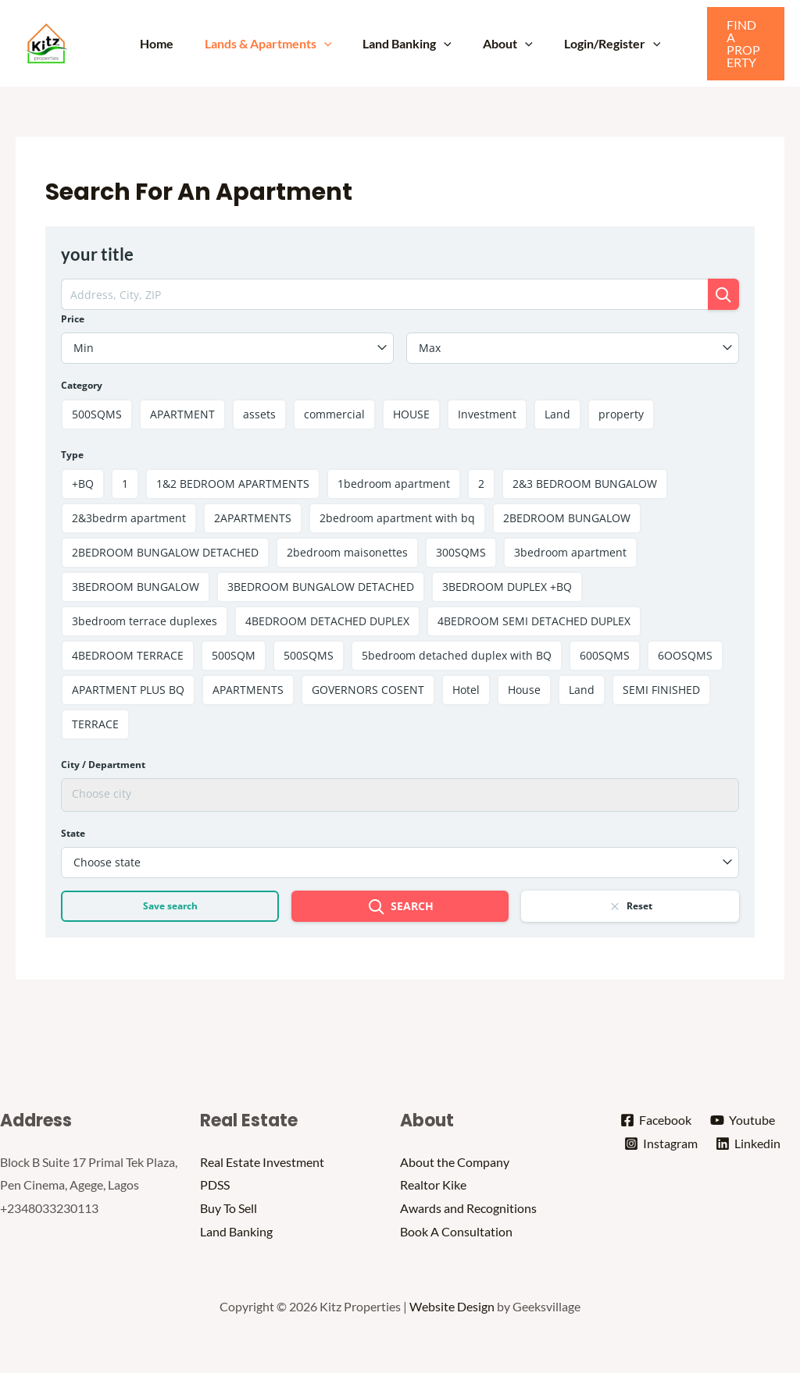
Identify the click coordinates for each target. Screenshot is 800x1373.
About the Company (454, 1161)
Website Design (452, 1306)
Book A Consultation (456, 1231)
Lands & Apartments (274, 43)
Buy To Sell (228, 1207)
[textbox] (227, 348)
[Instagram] (660, 1144)
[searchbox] (400, 793)
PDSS (215, 1185)
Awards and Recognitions (468, 1207)
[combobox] (227, 348)
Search (400, 907)
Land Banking (407, 43)
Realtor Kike (433, 1185)
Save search (170, 906)
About (502, 43)
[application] (330, 43)
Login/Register (600, 43)
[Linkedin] (749, 1144)
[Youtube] (742, 1121)
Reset (630, 906)
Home (169, 43)
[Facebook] (655, 1121)
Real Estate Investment (262, 1161)
